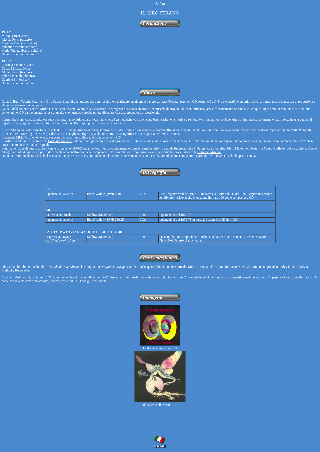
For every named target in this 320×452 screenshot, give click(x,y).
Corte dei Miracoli (60, 141)
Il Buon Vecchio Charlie (26, 101)
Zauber (189, 240)
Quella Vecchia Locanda (225, 236)
